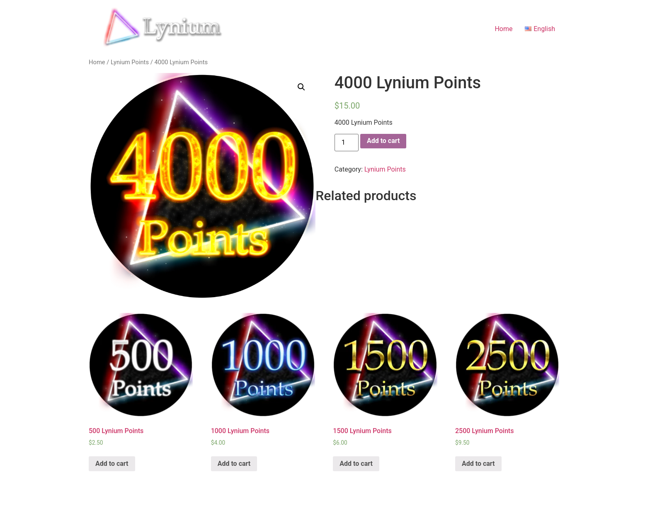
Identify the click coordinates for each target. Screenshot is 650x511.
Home (503, 29)
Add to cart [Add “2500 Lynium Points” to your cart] (478, 463)
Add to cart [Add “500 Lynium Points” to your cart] (112, 463)
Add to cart (383, 141)
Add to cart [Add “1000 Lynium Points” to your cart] (234, 463)
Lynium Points (130, 62)
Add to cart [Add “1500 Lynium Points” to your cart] (356, 463)
